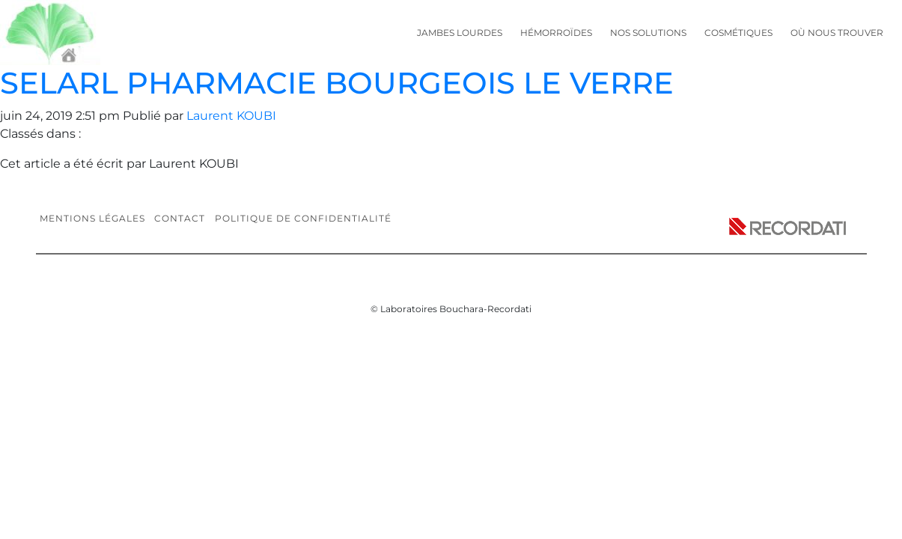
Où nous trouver (836, 32)
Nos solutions (648, 32)
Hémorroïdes (556, 32)
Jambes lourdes (459, 32)
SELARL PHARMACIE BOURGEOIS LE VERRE (337, 82)
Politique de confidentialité (303, 218)
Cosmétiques (738, 32)
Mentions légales (92, 218)
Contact (179, 218)
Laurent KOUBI (231, 116)
